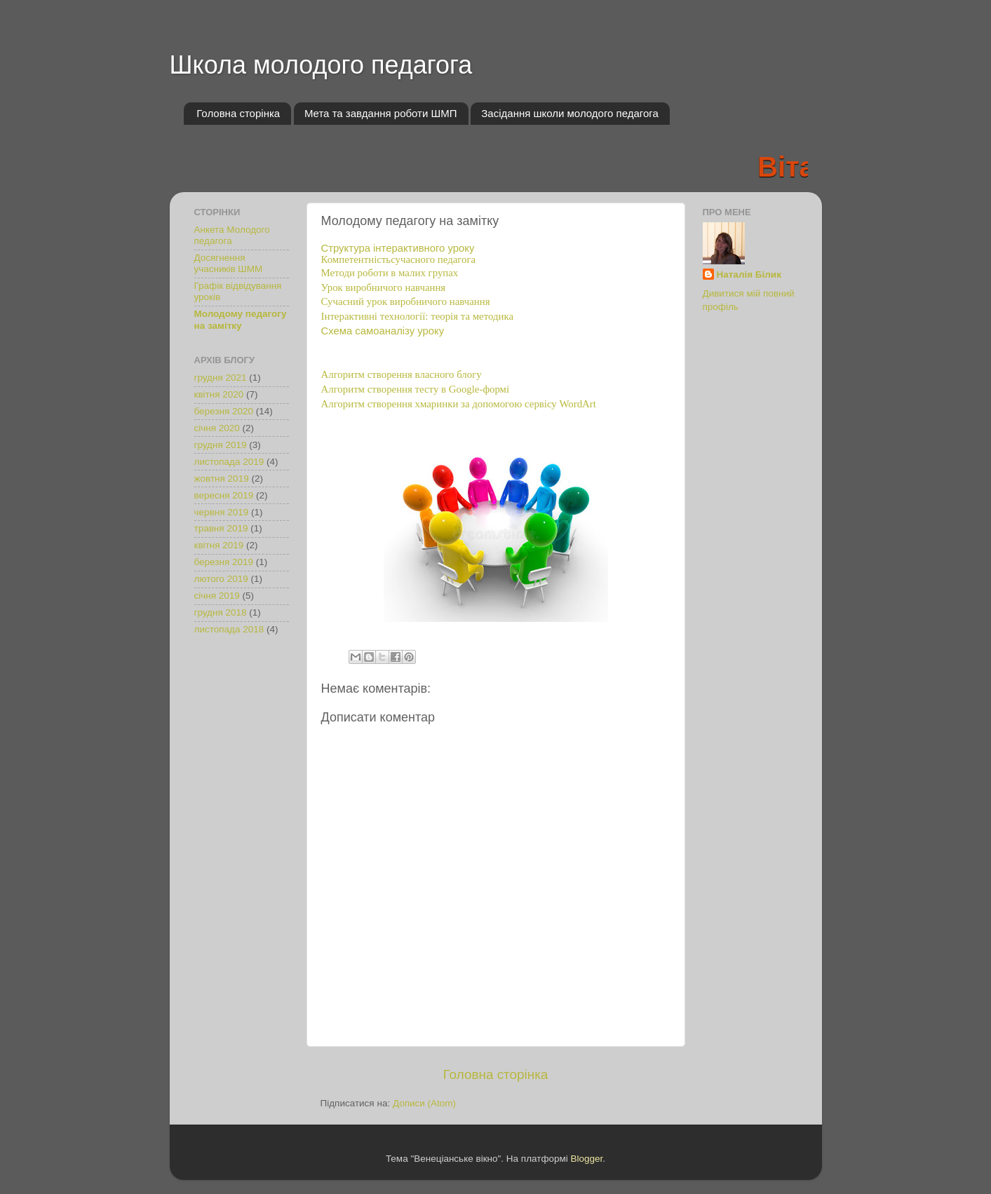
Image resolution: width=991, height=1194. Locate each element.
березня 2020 (224, 411)
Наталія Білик (749, 274)
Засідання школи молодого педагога (569, 113)
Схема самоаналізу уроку (383, 331)
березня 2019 (224, 562)
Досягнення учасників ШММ (228, 263)
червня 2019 (221, 512)
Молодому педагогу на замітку (240, 319)
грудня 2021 (220, 377)
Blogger (587, 1158)
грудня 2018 (220, 612)
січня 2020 (217, 428)
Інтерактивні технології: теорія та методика (417, 316)
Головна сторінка (238, 113)
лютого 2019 (221, 579)
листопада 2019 (229, 461)
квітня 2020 (219, 394)
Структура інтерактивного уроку (398, 248)
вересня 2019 (224, 495)
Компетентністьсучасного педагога (398, 259)
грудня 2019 (220, 445)
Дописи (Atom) (424, 1103)
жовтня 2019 (221, 478)
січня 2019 (217, 595)
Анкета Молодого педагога (232, 235)
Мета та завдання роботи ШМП (380, 113)
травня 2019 (221, 528)
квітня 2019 (219, 545)
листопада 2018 (229, 629)
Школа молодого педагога (321, 64)
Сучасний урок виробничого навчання (405, 301)
